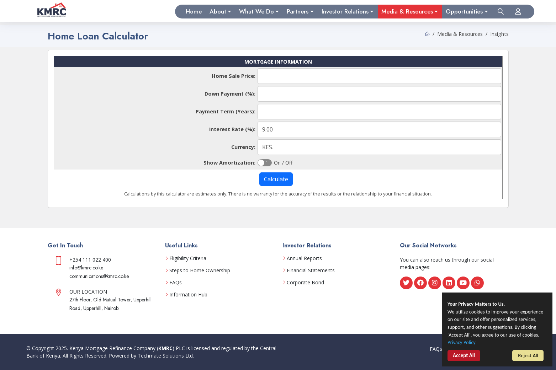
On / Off (283, 162)
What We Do (256, 11)
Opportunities (464, 11)
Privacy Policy (462, 343)
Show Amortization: (229, 162)
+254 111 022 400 (90, 259)
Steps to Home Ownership (199, 270)
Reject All (528, 356)
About (218, 11)
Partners (297, 11)
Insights (499, 34)
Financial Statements (311, 270)
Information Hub (188, 294)
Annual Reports (304, 258)
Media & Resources (407, 11)
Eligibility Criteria (187, 258)
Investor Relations (345, 11)
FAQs (175, 282)
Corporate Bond (305, 282)
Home (194, 11)
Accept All (464, 356)
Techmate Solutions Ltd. (166, 355)
